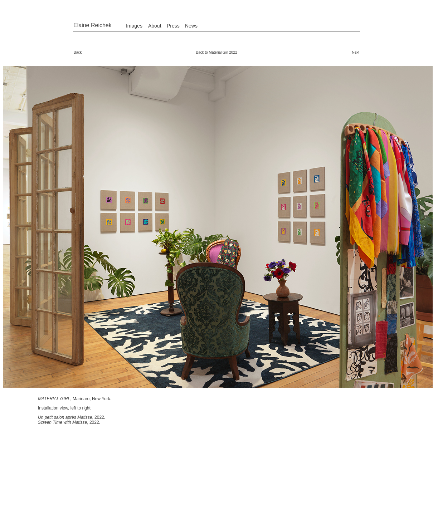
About (154, 26)
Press (173, 26)
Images (134, 26)
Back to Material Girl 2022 (216, 52)
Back (78, 52)
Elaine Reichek (92, 25)
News (191, 26)
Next (355, 52)
